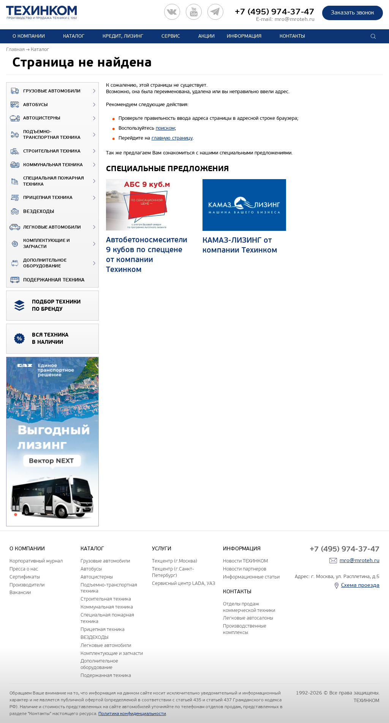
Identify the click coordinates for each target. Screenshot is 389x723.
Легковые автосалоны (248, 618)
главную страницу (172, 138)
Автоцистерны (33, 118)
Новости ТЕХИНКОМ (245, 561)
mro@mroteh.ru (295, 19)
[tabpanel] (52, 442)
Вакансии (20, 592)
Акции (206, 36)
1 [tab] (15, 514)
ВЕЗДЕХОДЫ (30, 211)
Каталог (73, 36)
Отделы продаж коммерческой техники (249, 607)
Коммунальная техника (44, 165)
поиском (165, 128)
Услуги (161, 548)
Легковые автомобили (43, 227)
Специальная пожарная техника (45, 181)
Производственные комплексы (244, 629)
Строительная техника (43, 151)
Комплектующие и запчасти (38, 243)
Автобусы (26, 105)
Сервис (170, 36)
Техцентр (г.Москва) (174, 561)
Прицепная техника (39, 198)
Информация (244, 36)
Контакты (292, 36)
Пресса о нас (23, 569)
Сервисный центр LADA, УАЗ (183, 583)
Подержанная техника (45, 280)
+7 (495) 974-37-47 (275, 11)
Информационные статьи (251, 577)
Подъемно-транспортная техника (43, 135)
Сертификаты (24, 577)
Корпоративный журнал (36, 561)
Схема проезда (360, 585)
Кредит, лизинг (123, 36)
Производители (26, 585)
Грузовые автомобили (43, 91)
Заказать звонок (352, 12)
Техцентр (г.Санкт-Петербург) (173, 572)
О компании (29, 36)
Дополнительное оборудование (36, 263)
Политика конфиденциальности (132, 713)
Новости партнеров (244, 569)
